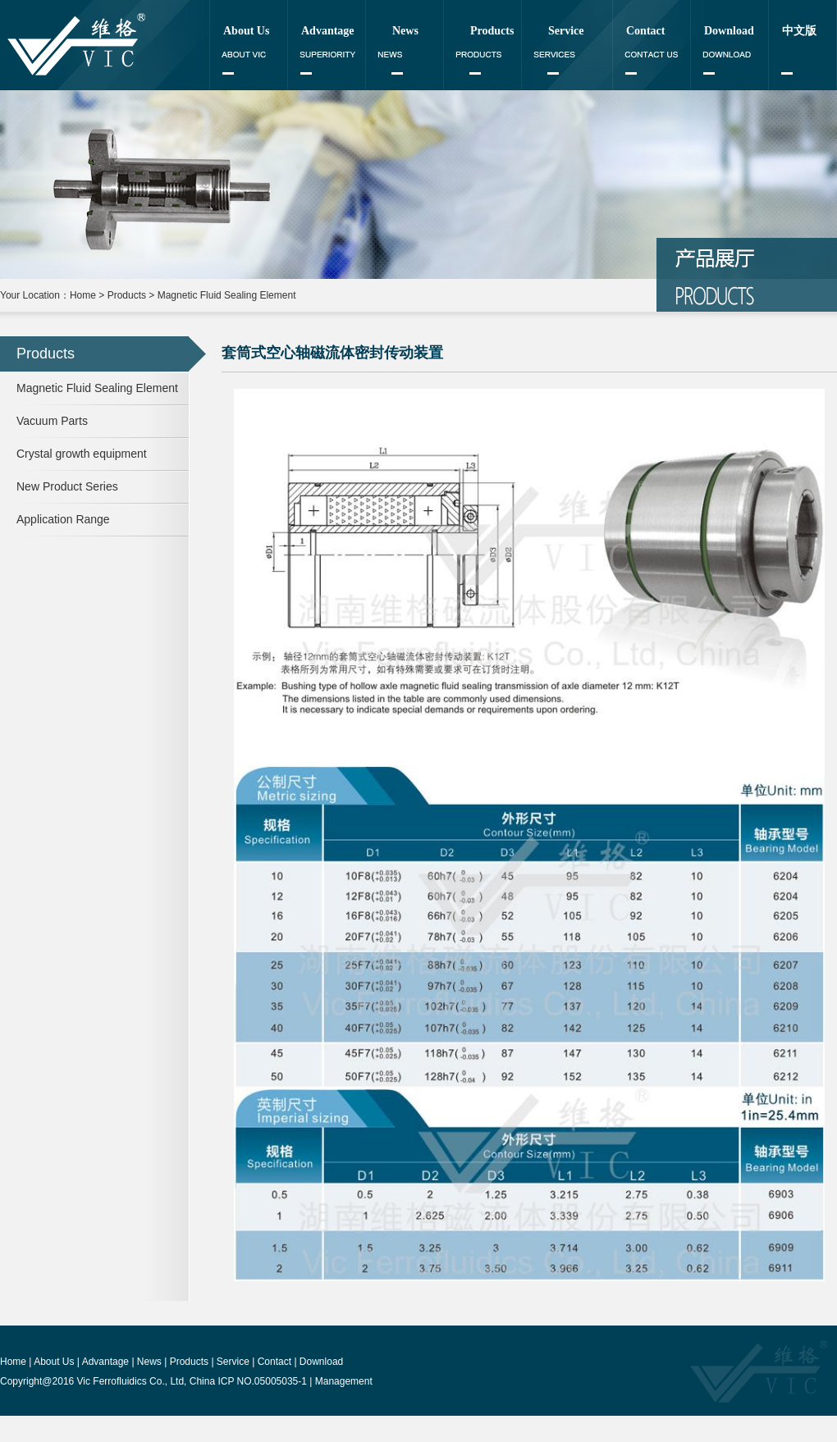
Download (729, 31)
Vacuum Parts (52, 420)
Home (83, 295)
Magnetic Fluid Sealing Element (227, 295)
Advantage (327, 31)
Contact (645, 31)
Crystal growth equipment (81, 453)
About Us (246, 31)
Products (492, 31)
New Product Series (67, 486)
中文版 (799, 31)
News (405, 31)
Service (566, 31)
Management (344, 1381)
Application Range (63, 519)
